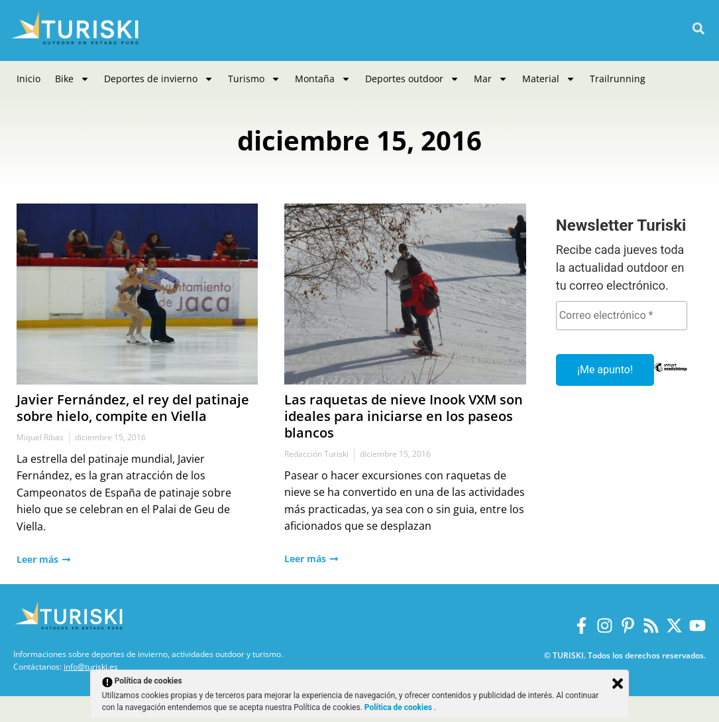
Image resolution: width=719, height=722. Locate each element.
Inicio (28, 78)
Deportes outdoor (412, 79)
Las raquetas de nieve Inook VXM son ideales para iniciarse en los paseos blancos (403, 416)
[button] (698, 29)
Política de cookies (399, 707)
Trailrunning (617, 78)
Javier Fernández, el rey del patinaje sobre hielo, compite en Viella (133, 408)
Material (548, 79)
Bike (72, 79)
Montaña (323, 79)
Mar (491, 79)
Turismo (254, 79)
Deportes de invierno (158, 79)
